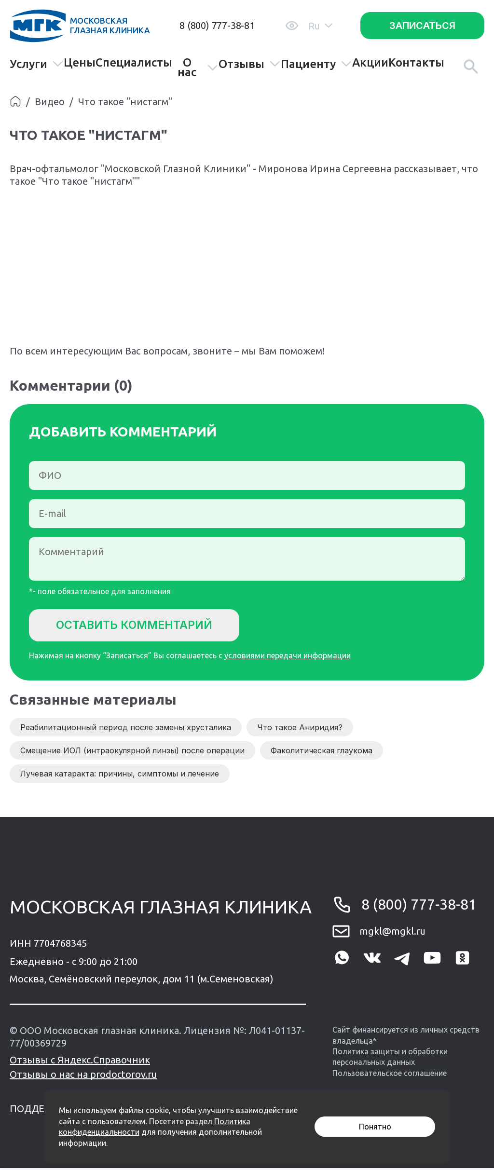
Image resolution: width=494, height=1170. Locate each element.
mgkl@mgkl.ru (392, 933)
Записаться (422, 25)
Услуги (37, 64)
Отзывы (250, 64)
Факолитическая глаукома (321, 752)
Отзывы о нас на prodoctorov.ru (83, 1076)
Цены (80, 63)
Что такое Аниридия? (300, 729)
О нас (198, 67)
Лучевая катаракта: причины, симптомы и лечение (119, 775)
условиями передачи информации (287, 657)
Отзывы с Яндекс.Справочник (80, 1061)
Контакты (416, 63)
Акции (370, 63)
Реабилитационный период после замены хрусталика (125, 729)
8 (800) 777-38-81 (217, 25)
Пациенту (316, 64)
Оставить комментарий (140, 625)
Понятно (375, 1126)
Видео (50, 101)
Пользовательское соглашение (389, 1074)
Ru (320, 25)
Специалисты (134, 63)
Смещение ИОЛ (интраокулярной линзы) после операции (132, 752)
